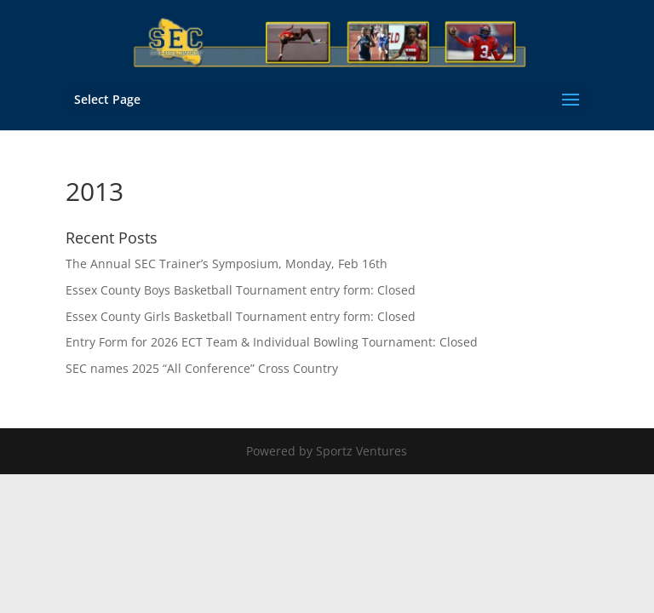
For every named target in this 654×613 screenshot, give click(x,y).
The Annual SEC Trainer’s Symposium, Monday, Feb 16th (226, 263)
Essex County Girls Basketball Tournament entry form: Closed (241, 316)
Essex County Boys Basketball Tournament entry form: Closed (241, 290)
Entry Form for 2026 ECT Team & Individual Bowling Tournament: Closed (272, 342)
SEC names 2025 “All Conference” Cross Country (202, 368)
